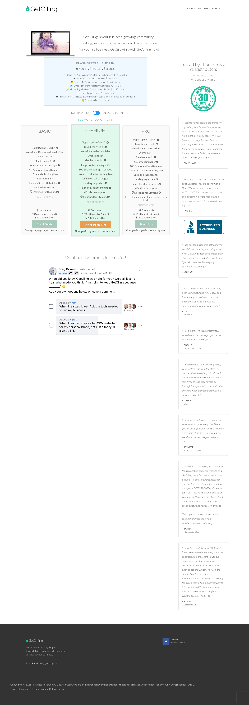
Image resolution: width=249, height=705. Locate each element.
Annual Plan (112, 112)
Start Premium (95, 224)
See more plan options (95, 119)
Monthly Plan (81, 112)
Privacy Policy (38, 688)
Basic (44, 131)
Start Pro (146, 224)
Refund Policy (56, 688)
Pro (146, 131)
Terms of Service (19, 688)
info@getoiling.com (48, 663)
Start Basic (45, 224)
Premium (95, 130)
